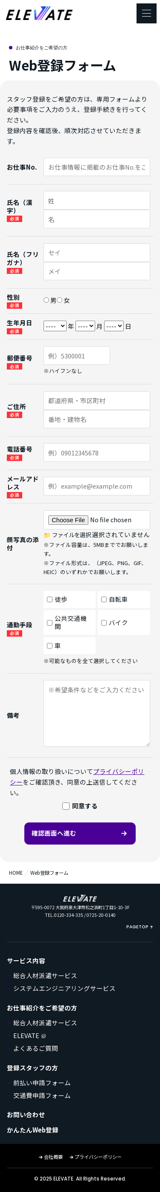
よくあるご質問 (35, 1048)
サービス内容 (26, 960)
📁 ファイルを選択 (67, 535)
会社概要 (50, 1156)
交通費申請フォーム (42, 1095)
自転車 (114, 599)
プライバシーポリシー (95, 1156)
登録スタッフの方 (32, 1067)
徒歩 (57, 599)
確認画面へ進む (80, 832)
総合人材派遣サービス (45, 975)
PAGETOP (139, 927)
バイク (114, 622)
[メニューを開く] (147, 13)
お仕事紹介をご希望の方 (42, 1007)
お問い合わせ (26, 1114)
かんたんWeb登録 (32, 1129)
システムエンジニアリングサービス (64, 988)
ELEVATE (29, 1035)
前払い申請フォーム (42, 1082)
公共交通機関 (67, 622)
